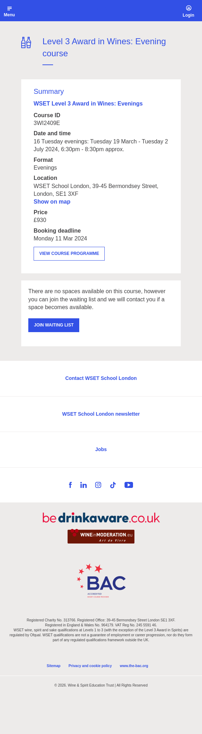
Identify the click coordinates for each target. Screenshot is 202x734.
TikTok (113, 485)
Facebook (70, 485)
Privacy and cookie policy (90, 666)
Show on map (52, 202)
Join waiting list (54, 325)
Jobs (101, 449)
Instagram (98, 485)
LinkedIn (83, 485)
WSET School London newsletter (101, 414)
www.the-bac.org (134, 666)
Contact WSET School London (101, 378)
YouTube (129, 485)
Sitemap (53, 666)
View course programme (69, 253)
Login (188, 15)
